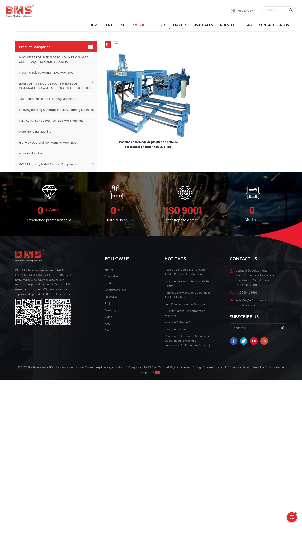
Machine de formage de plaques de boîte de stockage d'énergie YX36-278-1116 (148, 144)
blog (107, 489)
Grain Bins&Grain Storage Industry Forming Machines (56, 311)
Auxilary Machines (31, 158)
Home (94, 25)
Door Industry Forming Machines (41, 191)
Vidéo (161, 25)
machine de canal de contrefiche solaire (187, 442)
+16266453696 (247, 451)
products (140, 25)
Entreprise (115, 25)
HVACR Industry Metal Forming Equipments (48, 169)
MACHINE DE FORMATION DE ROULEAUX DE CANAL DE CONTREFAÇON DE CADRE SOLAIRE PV (54, 59)
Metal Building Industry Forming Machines (48, 201)
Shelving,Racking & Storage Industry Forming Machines (50, 112)
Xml (223, 525)
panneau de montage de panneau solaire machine (188, 453)
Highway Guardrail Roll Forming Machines (48, 147)
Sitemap (210, 525)
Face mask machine (32, 300)
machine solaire (175, 487)
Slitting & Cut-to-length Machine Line (45, 289)
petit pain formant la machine (185, 462)
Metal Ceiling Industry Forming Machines (47, 245)
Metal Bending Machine (35, 136)
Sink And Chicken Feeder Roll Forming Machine (51, 278)
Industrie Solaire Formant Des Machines (46, 73)
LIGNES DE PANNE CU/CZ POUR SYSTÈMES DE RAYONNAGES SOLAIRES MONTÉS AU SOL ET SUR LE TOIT (55, 86)
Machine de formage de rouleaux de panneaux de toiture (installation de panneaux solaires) (187, 499)
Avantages (203, 25)
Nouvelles (229, 25)
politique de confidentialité (247, 525)
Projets (180, 25)
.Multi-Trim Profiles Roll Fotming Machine (47, 99)
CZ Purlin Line (28, 180)
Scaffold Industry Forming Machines (44, 223)
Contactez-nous (274, 25)
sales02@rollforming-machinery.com (251, 461)
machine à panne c (178, 481)
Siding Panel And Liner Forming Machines (47, 267)
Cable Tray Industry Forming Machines (45, 256)
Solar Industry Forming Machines (41, 234)
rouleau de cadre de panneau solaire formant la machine (185, 430)
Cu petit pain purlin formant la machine (185, 472)
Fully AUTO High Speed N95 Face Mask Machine (51, 125)
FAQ (248, 25)
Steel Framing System (34, 212)
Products (110, 441)
